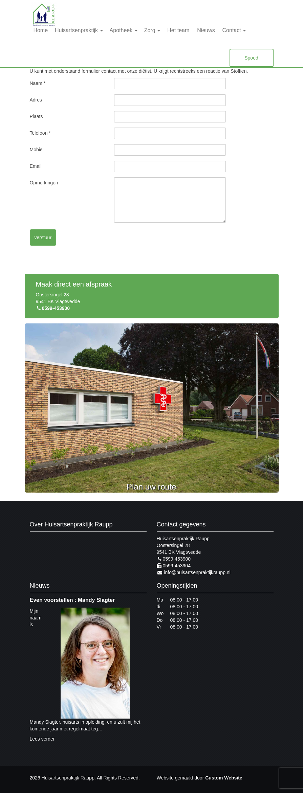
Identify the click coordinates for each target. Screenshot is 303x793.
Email (36, 166)
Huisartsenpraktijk (79, 30)
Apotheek (123, 30)
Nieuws (206, 30)
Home (40, 30)
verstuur (43, 237)
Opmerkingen (44, 182)
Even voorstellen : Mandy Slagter (72, 600)
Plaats (36, 116)
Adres (36, 100)
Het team (178, 30)
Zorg (152, 30)
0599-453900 (53, 308)
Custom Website (223, 777)
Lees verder (42, 739)
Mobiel (37, 149)
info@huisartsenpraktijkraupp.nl (194, 572)
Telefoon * (40, 133)
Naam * (38, 83)
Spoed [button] (251, 58)
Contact (234, 30)
